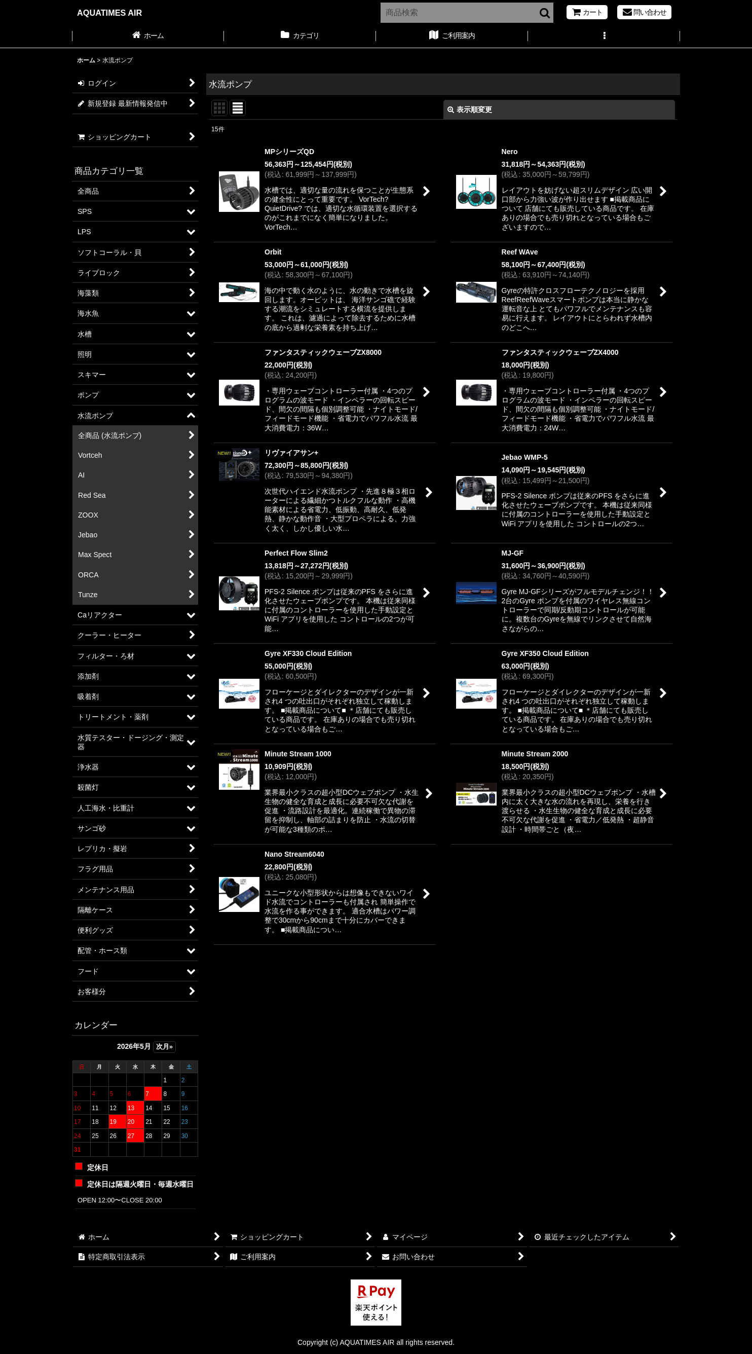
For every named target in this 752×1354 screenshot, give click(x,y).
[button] (604, 36)
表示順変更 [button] (469, 109)
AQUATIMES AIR (109, 12)
